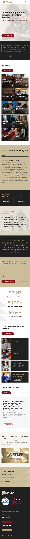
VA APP (7, 529)
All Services (7, 70)
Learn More (17, 344)
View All (6, 392)
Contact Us (3, 509)
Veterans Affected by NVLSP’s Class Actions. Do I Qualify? (15, 218)
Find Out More (8, 35)
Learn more (6, 55)
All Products (8, 333)
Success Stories (8, 281)
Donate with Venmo (7, 526)
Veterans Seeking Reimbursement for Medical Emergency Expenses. (15, 225)
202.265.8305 (7, 515)
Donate (7, 521)
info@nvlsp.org (8, 517)
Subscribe (7, 481)
